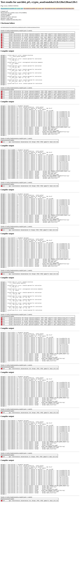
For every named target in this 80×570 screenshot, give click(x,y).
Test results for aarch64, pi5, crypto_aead (33, 8)
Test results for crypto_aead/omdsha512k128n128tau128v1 (59, 8)
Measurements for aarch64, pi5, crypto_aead (12, 8)
